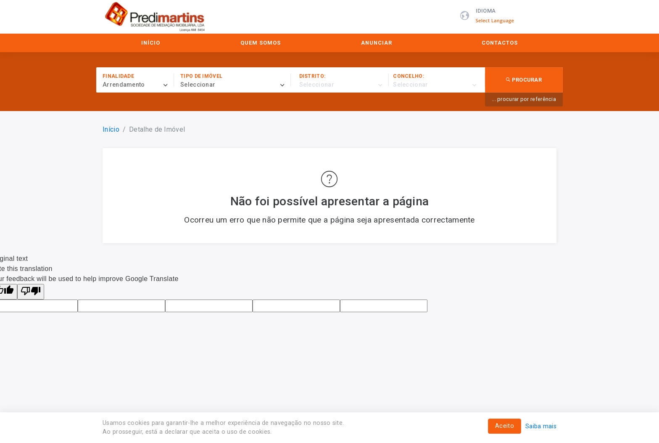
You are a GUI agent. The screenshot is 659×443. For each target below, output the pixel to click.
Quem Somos (260, 43)
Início (150, 43)
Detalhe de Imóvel (157, 129)
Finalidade (118, 76)
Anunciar (376, 43)
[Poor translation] (30, 292)
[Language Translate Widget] (499, 20)
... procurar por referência (524, 99)
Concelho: (408, 76)
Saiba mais (540, 426)
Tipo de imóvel (201, 76)
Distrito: (312, 76)
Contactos (500, 43)
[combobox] (138, 85)
